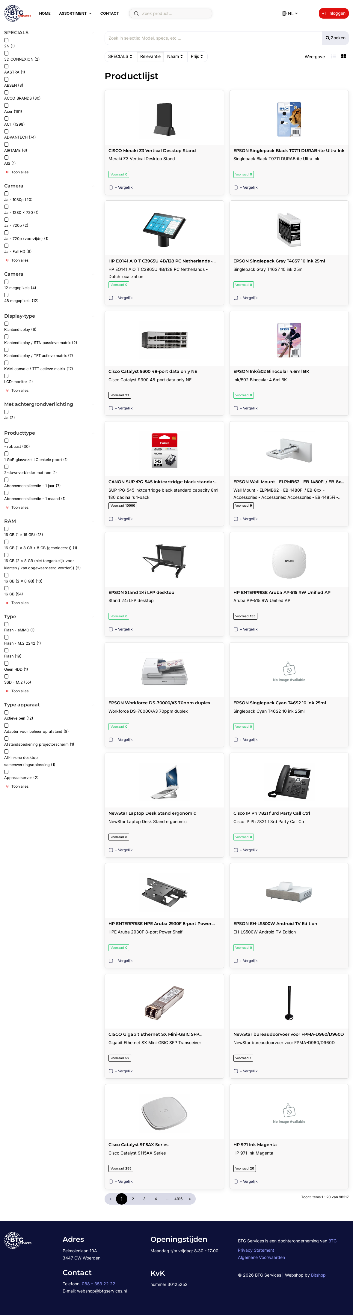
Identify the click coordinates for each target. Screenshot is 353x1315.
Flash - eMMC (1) (19, 627)
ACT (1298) (14, 122)
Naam (175, 56)
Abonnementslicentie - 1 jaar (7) (32, 483)
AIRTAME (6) (15, 147)
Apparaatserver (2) (21, 775)
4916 (178, 1199)
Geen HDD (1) (16, 666)
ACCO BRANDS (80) (22, 95)
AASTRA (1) (14, 69)
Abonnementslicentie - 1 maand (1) (35, 496)
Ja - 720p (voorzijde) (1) (26, 236)
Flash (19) (13, 653)
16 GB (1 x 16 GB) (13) (23, 532)
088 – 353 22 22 (98, 1283)
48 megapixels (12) (21, 298)
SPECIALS (121, 56)
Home (44, 13)
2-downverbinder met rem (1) (30, 470)
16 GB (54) (13, 591)
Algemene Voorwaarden (261, 1257)
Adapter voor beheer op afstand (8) (36, 728)
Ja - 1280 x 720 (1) (21, 210)
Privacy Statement (256, 1250)
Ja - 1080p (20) (18, 197)
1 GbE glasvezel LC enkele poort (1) (36, 457)
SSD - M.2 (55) (17, 679)
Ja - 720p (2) (16, 223)
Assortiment (73, 13)
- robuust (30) (17, 444)
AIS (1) (10, 161)
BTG (332, 1240)
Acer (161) (13, 108)
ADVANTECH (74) (20, 134)
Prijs (197, 56)
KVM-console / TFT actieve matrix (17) (38, 366)
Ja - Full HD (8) (18, 249)
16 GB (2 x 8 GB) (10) (23, 578)
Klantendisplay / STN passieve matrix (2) (40, 340)
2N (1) (9, 43)
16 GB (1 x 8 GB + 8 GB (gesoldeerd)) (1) (40, 545)
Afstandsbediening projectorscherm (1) (39, 742)
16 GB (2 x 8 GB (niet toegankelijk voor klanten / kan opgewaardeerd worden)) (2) (42, 561)
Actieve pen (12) (18, 715)
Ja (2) (9, 415)
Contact (109, 13)
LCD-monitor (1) (18, 379)
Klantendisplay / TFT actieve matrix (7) (38, 353)
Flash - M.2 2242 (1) (22, 640)
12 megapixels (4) (20, 285)
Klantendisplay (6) (20, 327)
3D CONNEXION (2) (22, 56)
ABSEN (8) (13, 82)
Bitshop (318, 1275)
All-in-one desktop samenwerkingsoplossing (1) (29, 758)
